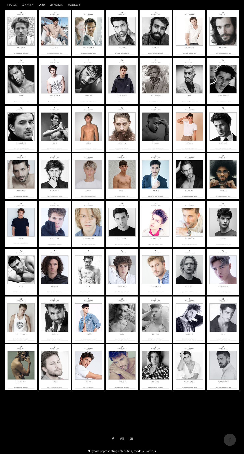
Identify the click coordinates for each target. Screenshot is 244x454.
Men (41, 5)
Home (12, 5)
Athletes (56, 5)
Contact (74, 5)
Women (27, 5)
